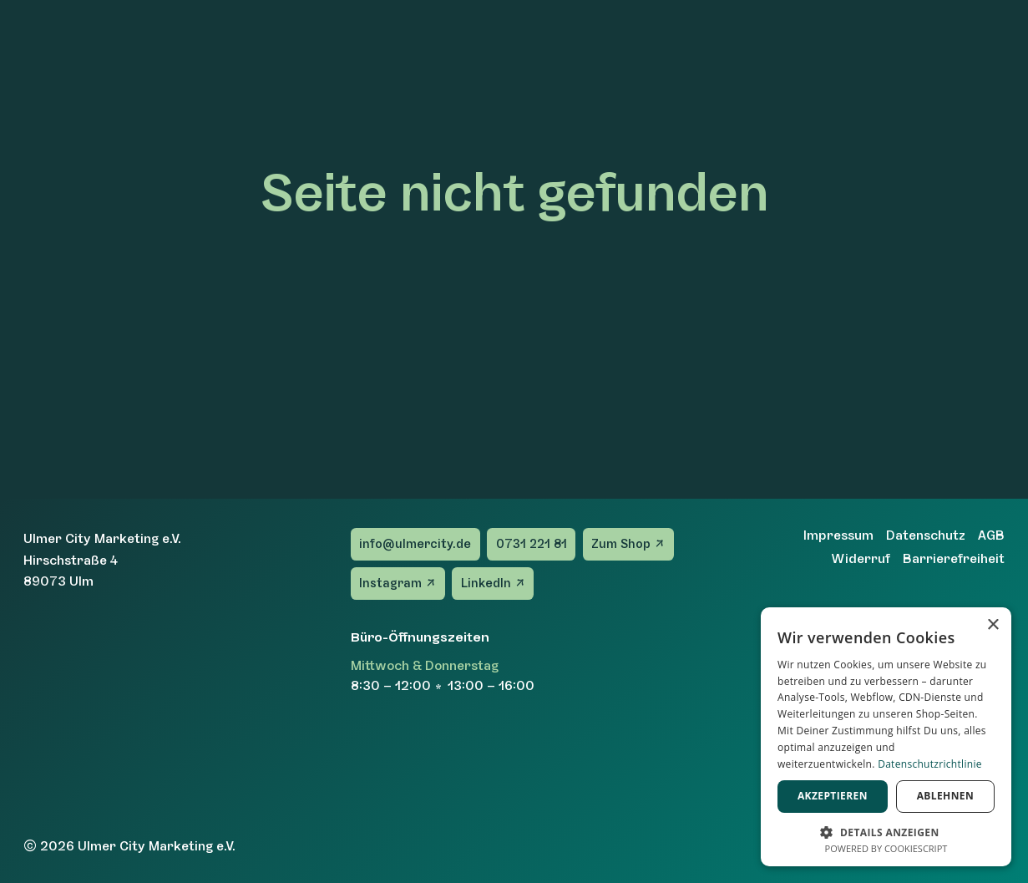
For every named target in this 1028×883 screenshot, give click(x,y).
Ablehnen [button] (945, 796)
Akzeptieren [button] (833, 796)
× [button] (992, 625)
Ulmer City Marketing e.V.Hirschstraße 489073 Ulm (102, 559)
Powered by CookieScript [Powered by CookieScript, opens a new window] (886, 848)
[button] (886, 831)
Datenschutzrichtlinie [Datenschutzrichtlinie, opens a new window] (930, 764)
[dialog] (886, 736)
